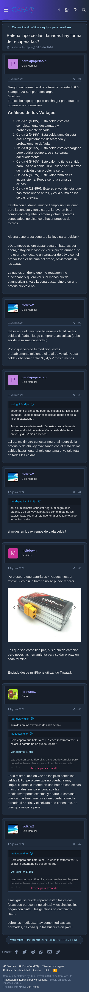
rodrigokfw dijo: (20, 404)
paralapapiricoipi (20, 47)
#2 (79, 322)
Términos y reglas (53, 966)
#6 (79, 709)
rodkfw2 (28, 305)
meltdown (29, 550)
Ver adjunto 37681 (22, 751)
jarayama (29, 691)
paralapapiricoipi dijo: (24, 501)
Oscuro (9, 966)
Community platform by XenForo (38, 976)
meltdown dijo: (19, 733)
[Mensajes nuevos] (75, 10)
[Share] (74, 79)
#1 (79, 78)
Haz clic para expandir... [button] (45, 768)
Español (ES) (29, 966)
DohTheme (33, 986)
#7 (79, 844)
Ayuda (37, 970)
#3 (79, 395)
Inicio (47, 970)
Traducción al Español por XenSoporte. (25, 979)
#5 (79, 568)
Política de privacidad (16, 970)
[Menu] (6, 10)
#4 (79, 492)
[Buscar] (84, 10)
